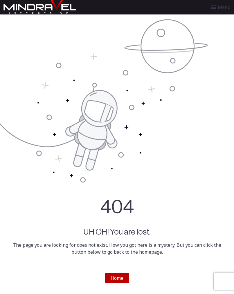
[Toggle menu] (221, 7)
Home (117, 278)
